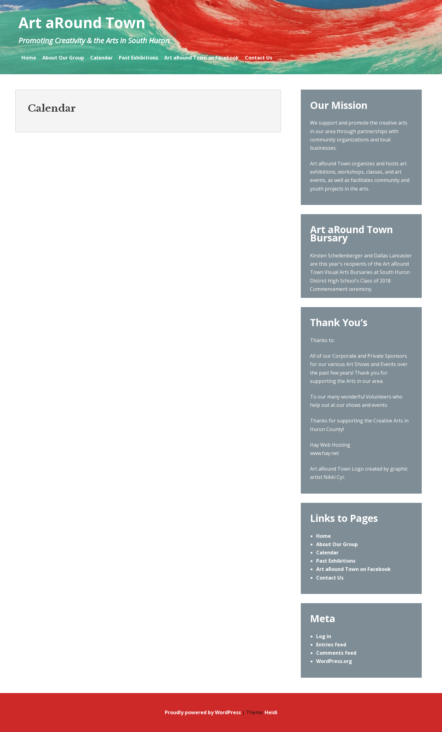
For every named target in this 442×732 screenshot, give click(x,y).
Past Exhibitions (138, 57)
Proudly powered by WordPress (203, 712)
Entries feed (331, 644)
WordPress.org (334, 661)
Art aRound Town (81, 23)
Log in (323, 636)
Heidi (271, 712)
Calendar (101, 57)
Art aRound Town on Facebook (201, 57)
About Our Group (63, 57)
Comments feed (336, 652)
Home (28, 57)
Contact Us (258, 57)
